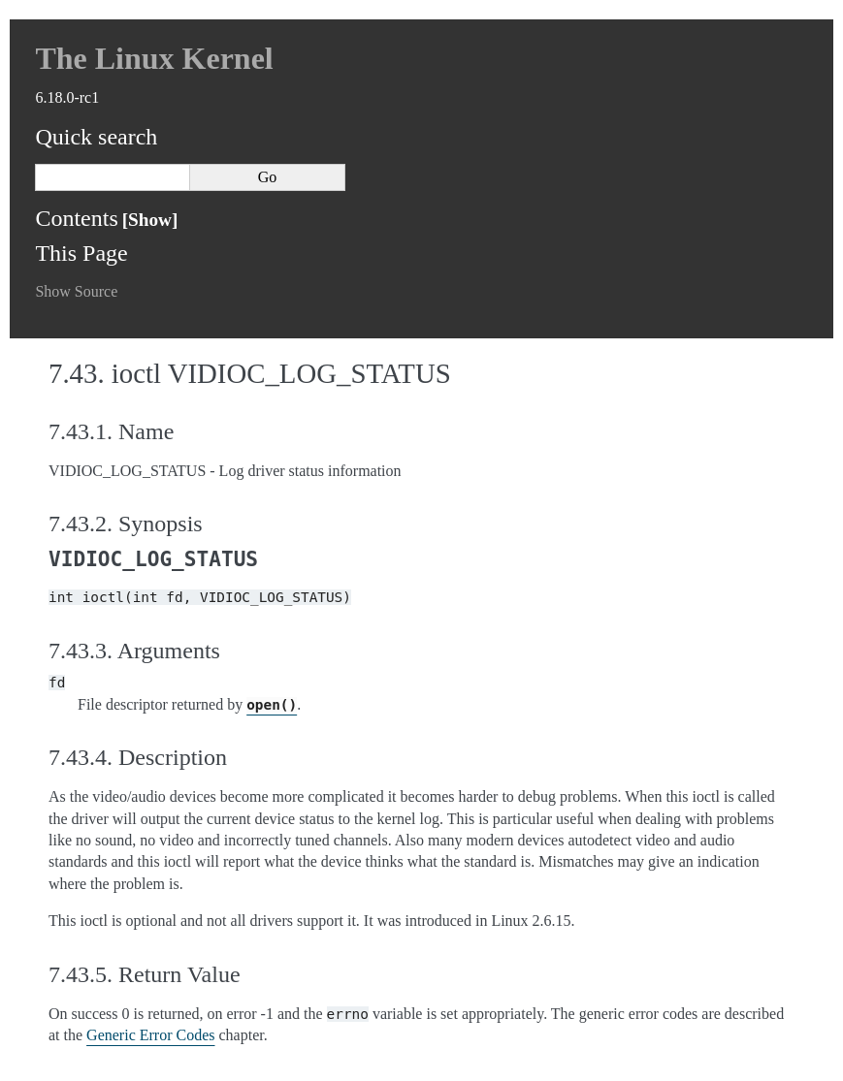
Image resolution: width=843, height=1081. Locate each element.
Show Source (76, 291)
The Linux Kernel (154, 58)
